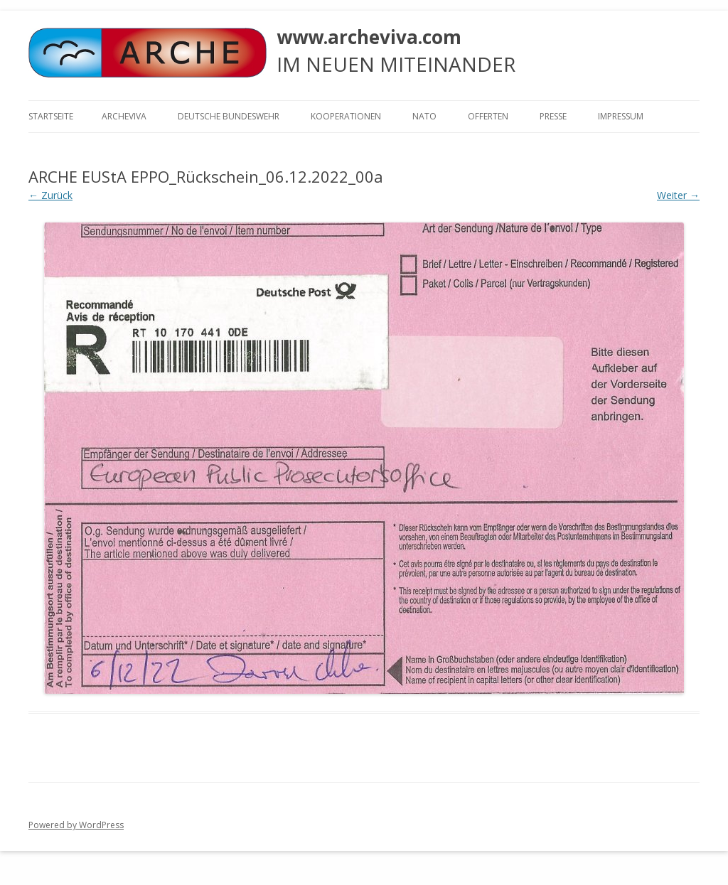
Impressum (620, 116)
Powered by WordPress (76, 825)
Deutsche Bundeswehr (228, 116)
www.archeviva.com (369, 37)
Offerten (488, 116)
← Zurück (50, 195)
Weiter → (678, 195)
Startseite (50, 116)
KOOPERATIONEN (346, 116)
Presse (553, 116)
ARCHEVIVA (124, 116)
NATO (424, 116)
